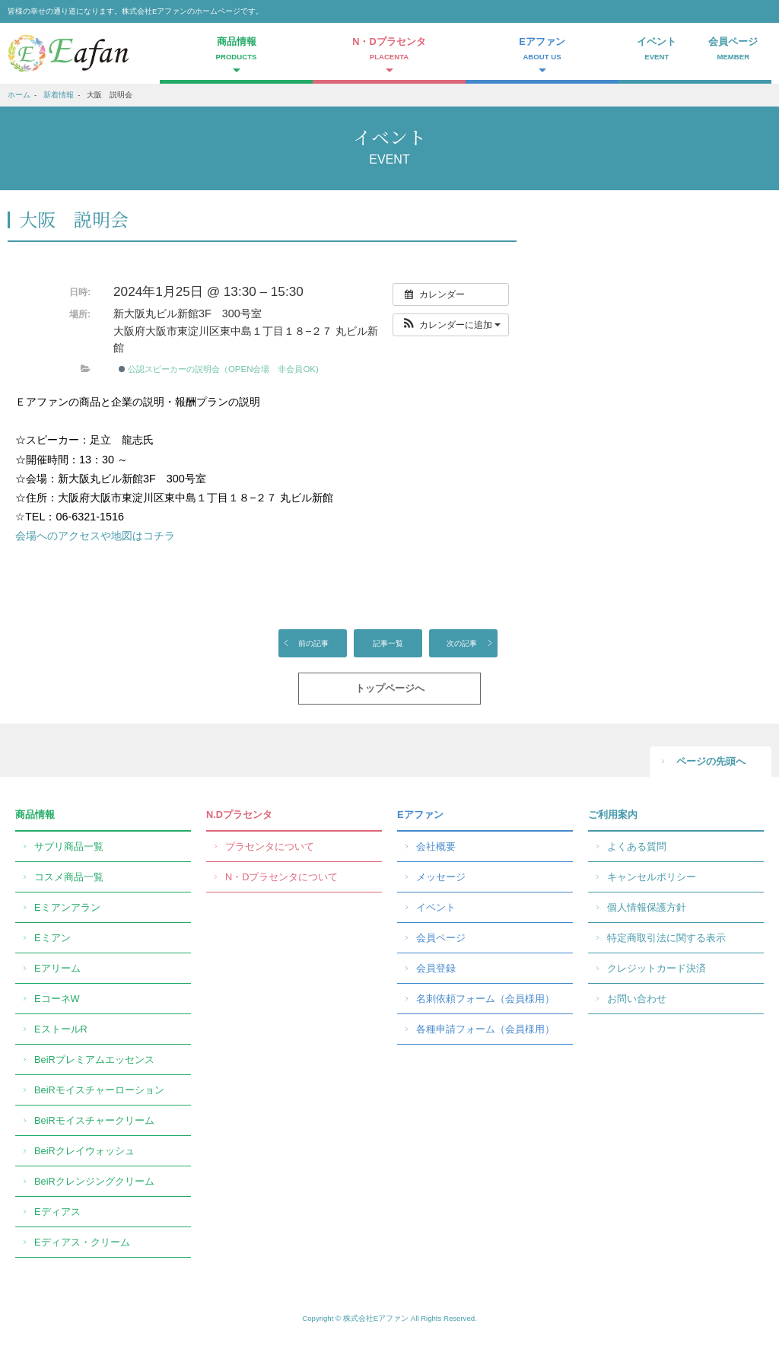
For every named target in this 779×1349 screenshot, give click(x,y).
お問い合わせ (636, 998)
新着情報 (58, 95)
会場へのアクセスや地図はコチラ (95, 536)
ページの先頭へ (711, 761)
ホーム (19, 95)
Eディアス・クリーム (82, 1242)
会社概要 (436, 846)
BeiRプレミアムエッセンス (94, 1059)
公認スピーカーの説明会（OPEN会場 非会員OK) (219, 369)
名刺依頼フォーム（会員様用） (485, 998)
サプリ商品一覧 (68, 846)
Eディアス (57, 1211)
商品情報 (35, 814)
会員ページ (733, 50)
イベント (656, 50)
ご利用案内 (613, 814)
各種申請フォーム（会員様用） (485, 1029)
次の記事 (462, 643)
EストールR (60, 1029)
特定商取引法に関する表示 (666, 937)
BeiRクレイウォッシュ (84, 1151)
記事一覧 (388, 643)
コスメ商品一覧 (68, 877)
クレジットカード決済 (656, 968)
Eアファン (420, 814)
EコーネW (57, 998)
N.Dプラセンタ (239, 814)
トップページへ (389, 688)
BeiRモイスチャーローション (99, 1090)
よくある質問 (636, 846)
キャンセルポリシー (651, 877)
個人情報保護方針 (646, 907)
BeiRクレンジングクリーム (94, 1181)
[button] (450, 325)
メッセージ (441, 877)
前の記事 (313, 643)
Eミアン (52, 937)
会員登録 (436, 968)
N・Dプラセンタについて (281, 877)
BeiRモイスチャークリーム (94, 1120)
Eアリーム (57, 968)
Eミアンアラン (67, 907)
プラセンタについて (269, 846)
